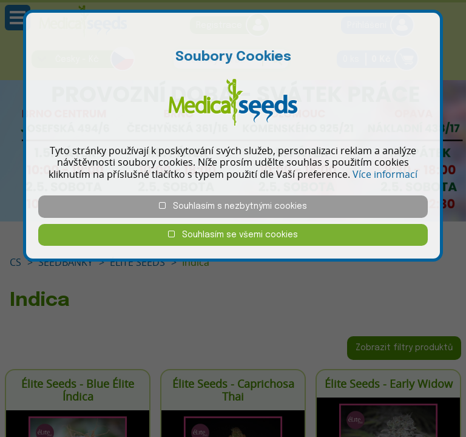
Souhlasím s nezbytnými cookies (233, 206)
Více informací (385, 174)
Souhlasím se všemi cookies (233, 234)
